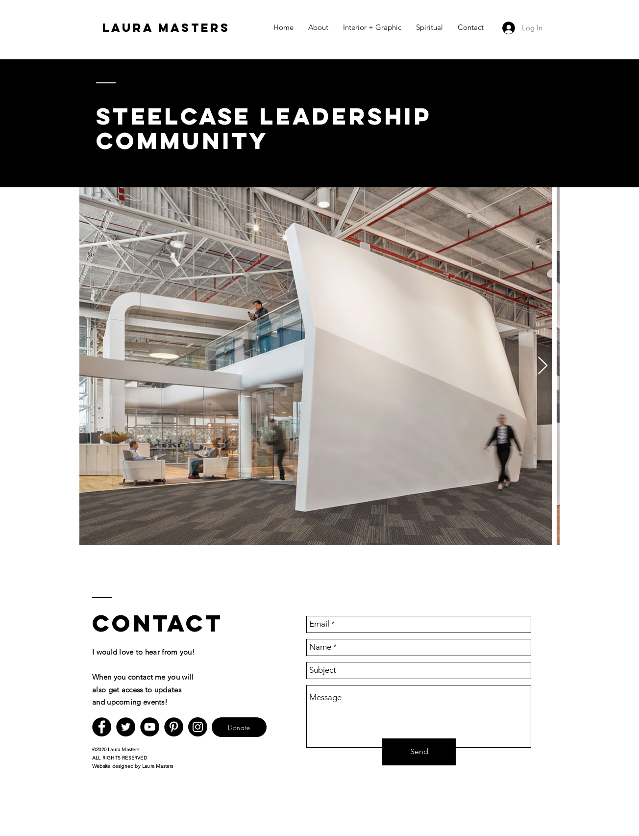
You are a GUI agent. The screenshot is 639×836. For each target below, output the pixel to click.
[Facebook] (101, 726)
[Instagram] (197, 726)
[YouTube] (149, 726)
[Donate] (239, 727)
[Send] (419, 751)
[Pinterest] (173, 726)
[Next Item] (542, 366)
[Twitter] (125, 726)
